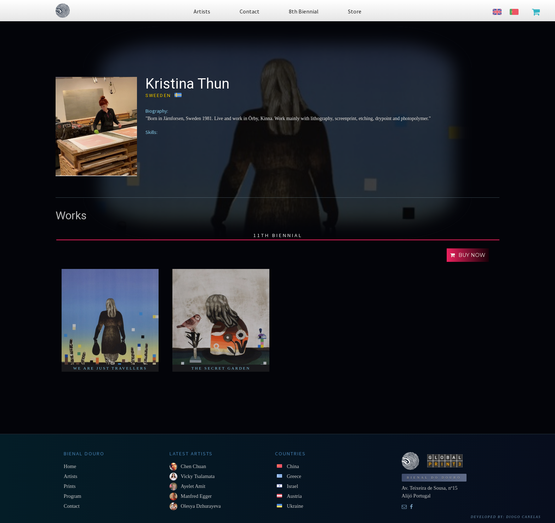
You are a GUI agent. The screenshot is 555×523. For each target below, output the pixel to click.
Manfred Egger (196, 496)
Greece (294, 476)
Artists (70, 476)
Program (72, 496)
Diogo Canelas (523, 517)
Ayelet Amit (193, 486)
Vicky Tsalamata (198, 476)
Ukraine (295, 506)
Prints (70, 486)
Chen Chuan (193, 466)
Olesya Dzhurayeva (201, 506)
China (293, 466)
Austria (294, 496)
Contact (72, 506)
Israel (292, 486)
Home (70, 466)
